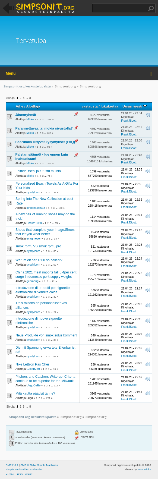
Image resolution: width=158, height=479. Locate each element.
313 (49, 133)
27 (54, 312)
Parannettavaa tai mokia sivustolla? (44, 128)
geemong (33, 281)
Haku (151, 8)
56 (54, 356)
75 (56, 223)
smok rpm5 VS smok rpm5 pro (38, 246)
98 (48, 147)
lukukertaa (109, 106)
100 (60, 208)
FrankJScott (129, 120)
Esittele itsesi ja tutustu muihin (38, 171)
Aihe (19, 106)
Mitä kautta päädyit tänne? (35, 393)
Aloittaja (33, 106)
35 (54, 192)
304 (49, 163)
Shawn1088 (34, 223)
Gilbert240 (33, 368)
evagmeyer (34, 238)
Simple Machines (47, 465)
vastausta (89, 106)
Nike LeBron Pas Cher (32, 364)
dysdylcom (33, 192)
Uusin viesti (134, 106)
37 (54, 340)
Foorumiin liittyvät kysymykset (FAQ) (45, 142)
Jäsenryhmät (25, 115)
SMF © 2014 (28, 465)
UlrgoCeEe (34, 385)
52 (54, 264)
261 (48, 398)
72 (53, 281)
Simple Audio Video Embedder (24, 469)
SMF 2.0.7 (12, 465)
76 (54, 327)
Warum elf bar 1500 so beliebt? (38, 260)
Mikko (30, 119)
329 (49, 119)
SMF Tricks (144, 469)
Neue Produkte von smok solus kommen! (46, 335)
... (27, 97)
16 (54, 369)
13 (55, 238)
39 (54, 296)
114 (56, 385)
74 (49, 176)
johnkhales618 (36, 207)
